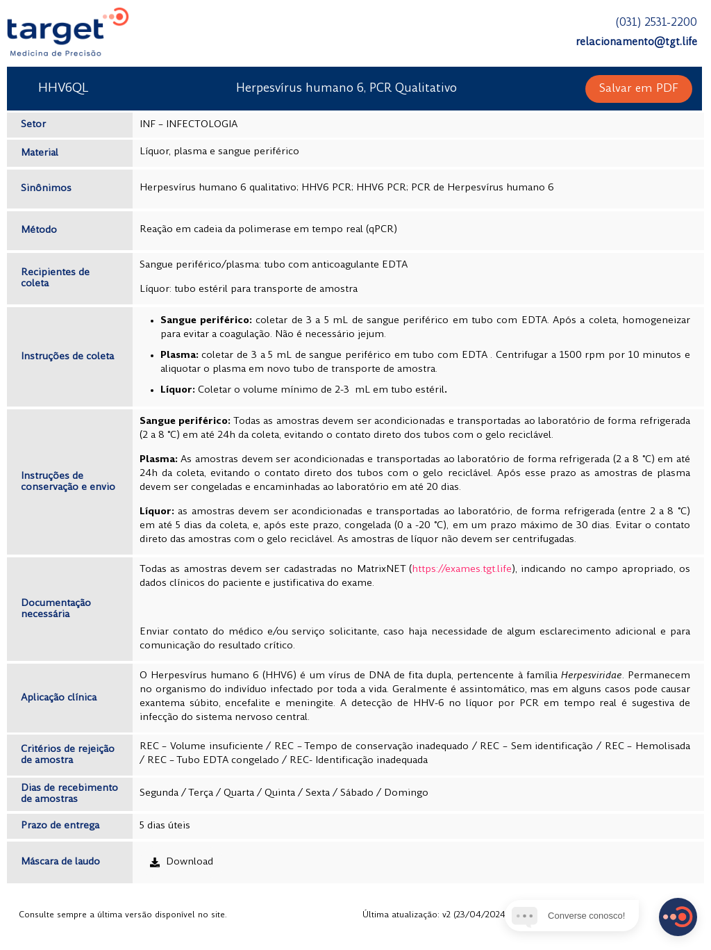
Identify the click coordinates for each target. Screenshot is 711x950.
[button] (638, 89)
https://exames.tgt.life (462, 569)
